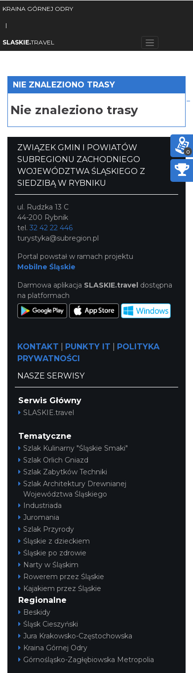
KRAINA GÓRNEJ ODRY (37, 8)
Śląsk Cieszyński (48, 624)
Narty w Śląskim (48, 564)
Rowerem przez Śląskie (61, 576)
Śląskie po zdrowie (52, 552)
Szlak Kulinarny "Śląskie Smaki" (73, 448)
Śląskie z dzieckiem (54, 541)
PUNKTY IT (88, 346)
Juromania (38, 517)
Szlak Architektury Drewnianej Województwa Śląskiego (72, 489)
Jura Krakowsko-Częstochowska (75, 635)
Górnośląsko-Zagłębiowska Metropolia (86, 659)
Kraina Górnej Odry (52, 647)
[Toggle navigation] (149, 42)
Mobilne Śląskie (46, 266)
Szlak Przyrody (46, 529)
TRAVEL (28, 42)
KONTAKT (38, 346)
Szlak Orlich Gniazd (53, 460)
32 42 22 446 (51, 227)
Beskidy (34, 612)
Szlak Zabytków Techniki (62, 471)
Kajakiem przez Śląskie (59, 588)
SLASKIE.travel (46, 412)
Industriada (40, 505)
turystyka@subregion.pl (58, 238)
